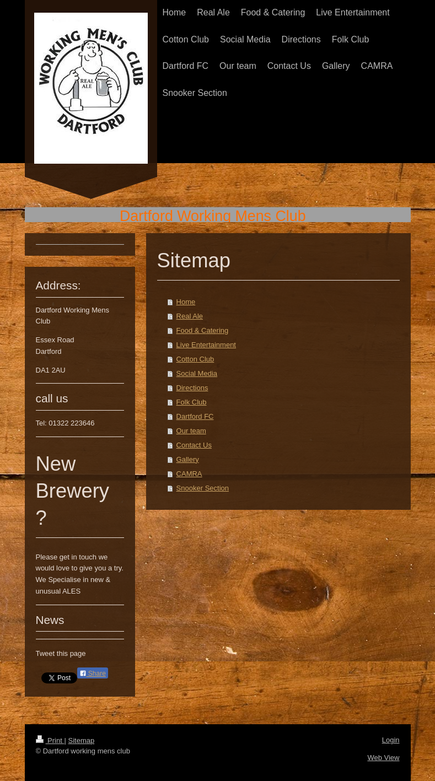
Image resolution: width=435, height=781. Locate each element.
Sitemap (81, 740)
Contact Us (194, 445)
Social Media (196, 373)
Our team (191, 431)
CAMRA (189, 474)
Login (391, 740)
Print (50, 740)
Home (186, 302)
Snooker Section (202, 488)
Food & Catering (202, 330)
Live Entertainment (206, 345)
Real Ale (189, 316)
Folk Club (191, 402)
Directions (192, 388)
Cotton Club (195, 359)
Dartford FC (195, 416)
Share (92, 673)
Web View (383, 757)
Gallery (187, 459)
